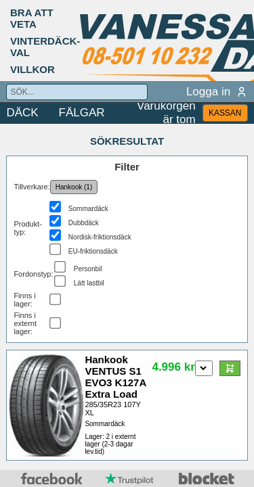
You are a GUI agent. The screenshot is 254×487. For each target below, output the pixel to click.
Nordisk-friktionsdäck (99, 237)
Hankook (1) (74, 187)
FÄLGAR (82, 112)
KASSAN (225, 113)
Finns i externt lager (25, 323)
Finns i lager (24, 300)
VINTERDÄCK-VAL (45, 46)
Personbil (88, 269)
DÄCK (22, 112)
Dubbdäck (83, 223)
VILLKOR (32, 69)
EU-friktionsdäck (93, 251)
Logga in (217, 91)
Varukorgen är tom (166, 113)
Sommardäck (88, 208)
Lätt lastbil (89, 283)
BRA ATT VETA (32, 18)
